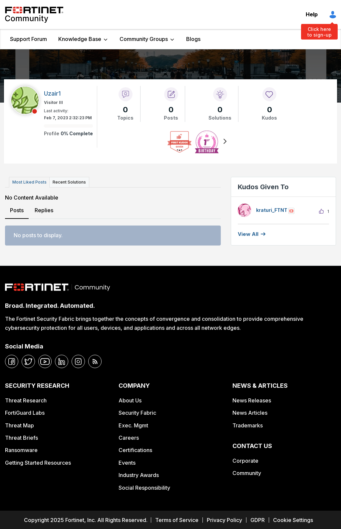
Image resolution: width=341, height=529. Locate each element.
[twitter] (28, 360)
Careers (129, 437)
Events (127, 461)
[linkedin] (61, 360)
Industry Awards (139, 474)
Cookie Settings (293, 519)
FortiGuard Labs (25, 412)
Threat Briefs (21, 437)
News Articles (249, 412)
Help (312, 14)
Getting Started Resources (38, 461)
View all (248, 234)
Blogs (193, 39)
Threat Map (19, 424)
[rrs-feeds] (95, 360)
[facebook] (11, 360)
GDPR (257, 519)
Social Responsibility (144, 486)
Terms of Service (176, 519)
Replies (43, 209)
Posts (17, 209)
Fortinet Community (34, 14)
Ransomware (21, 449)
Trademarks (247, 424)
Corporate (245, 459)
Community (246, 472)
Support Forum (28, 39)
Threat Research (26, 399)
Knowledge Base (79, 39)
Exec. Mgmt (133, 424)
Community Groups (144, 39)
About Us (130, 399)
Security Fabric (137, 412)
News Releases (251, 399)
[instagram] (78, 360)
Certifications (135, 449)
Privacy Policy (224, 519)
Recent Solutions (67, 181)
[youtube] (45, 360)
